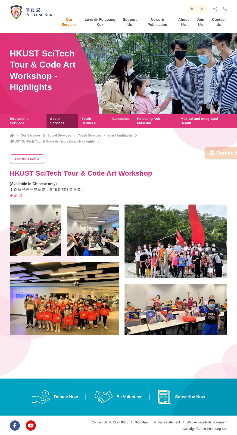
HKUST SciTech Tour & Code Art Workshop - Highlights (52, 141)
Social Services (59, 135)
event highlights (120, 135)
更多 (14, 205)
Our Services (31, 135)
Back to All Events (27, 168)
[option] (64, 282)
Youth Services (89, 135)
